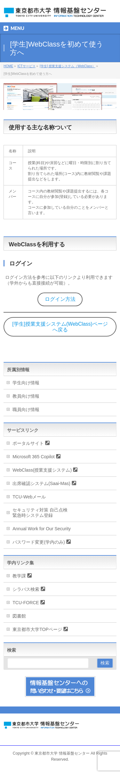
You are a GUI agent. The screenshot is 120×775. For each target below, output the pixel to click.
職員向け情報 (25, 409)
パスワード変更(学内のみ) (38, 542)
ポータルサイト (28, 443)
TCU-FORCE (25, 602)
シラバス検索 (25, 589)
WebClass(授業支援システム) (42, 470)
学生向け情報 (25, 382)
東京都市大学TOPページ (37, 629)
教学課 (19, 575)
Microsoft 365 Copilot (33, 456)
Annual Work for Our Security (41, 528)
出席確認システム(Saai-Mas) (41, 483)
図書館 (19, 616)
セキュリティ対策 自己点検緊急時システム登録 (40, 512)
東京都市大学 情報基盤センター (62, 753)
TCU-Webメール (29, 496)
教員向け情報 (25, 396)
